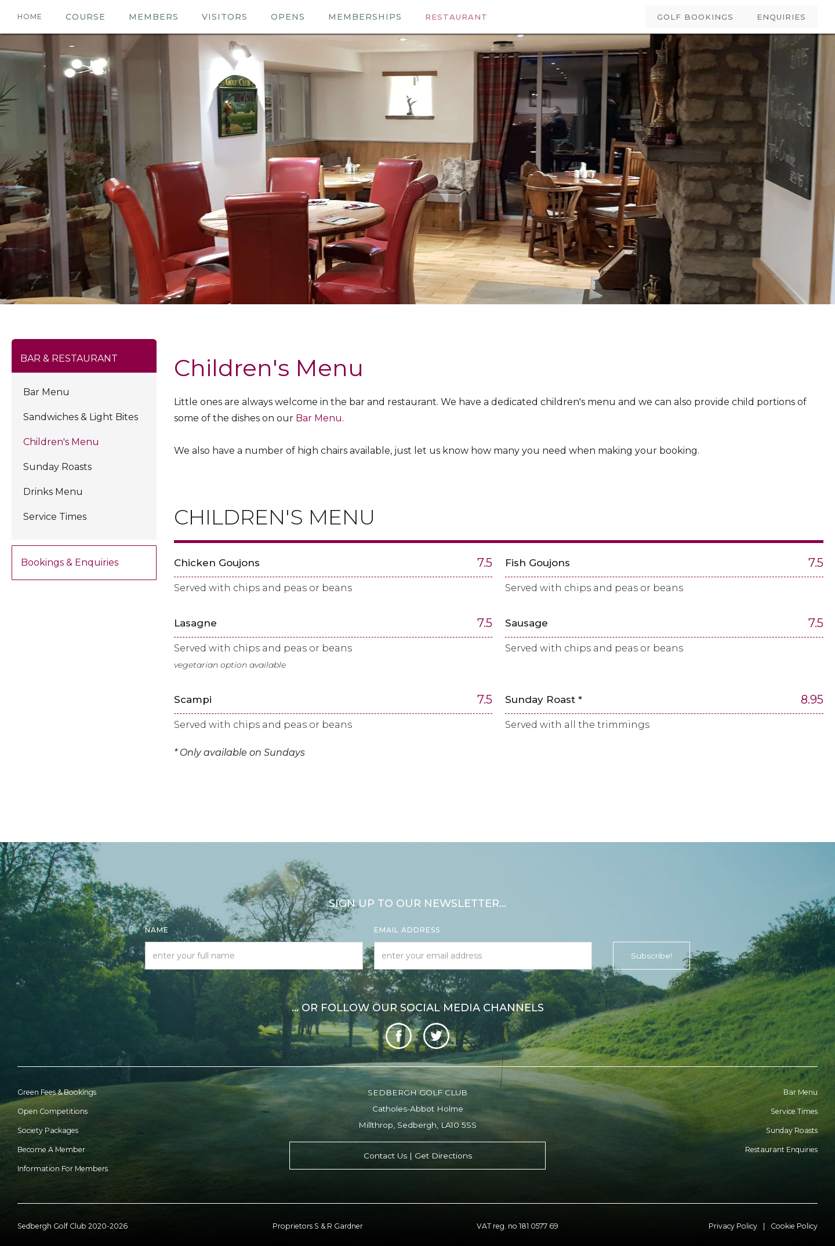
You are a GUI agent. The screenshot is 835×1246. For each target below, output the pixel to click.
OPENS (288, 17)
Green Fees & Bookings (56, 1092)
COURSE (86, 17)
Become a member (51, 1149)
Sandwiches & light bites (80, 416)
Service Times (54, 516)
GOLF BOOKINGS (695, 16)
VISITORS (225, 17)
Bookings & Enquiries (69, 562)
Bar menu (800, 1092)
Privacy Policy (733, 1226)
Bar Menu (46, 392)
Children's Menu (61, 441)
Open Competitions (52, 1111)
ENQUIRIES (781, 16)
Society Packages (47, 1130)
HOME (29, 16)
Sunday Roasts (57, 466)
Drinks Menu (53, 491)
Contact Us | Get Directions (418, 1155)
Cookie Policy (794, 1226)
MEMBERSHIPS (365, 17)
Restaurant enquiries (781, 1149)
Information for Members (62, 1168)
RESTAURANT (456, 16)
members (154, 17)
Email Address (407, 930)
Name (157, 930)
